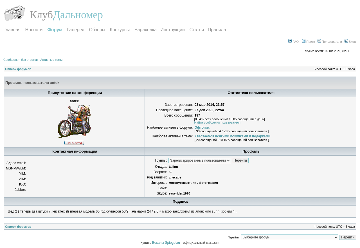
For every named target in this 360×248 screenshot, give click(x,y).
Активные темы (51, 59)
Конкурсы (120, 29)
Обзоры (97, 29)
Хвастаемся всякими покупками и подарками (232, 136)
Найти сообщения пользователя (217, 122)
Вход (350, 41)
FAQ (293, 41)
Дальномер (78, 15)
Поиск (308, 41)
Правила (217, 29)
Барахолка (145, 29)
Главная (12, 29)
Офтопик (201, 127)
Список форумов (18, 69)
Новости (34, 29)
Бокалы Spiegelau (166, 243)
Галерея (75, 29)
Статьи (197, 29)
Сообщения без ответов (20, 59)
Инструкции (172, 29)
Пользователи (330, 41)
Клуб (41, 15)
